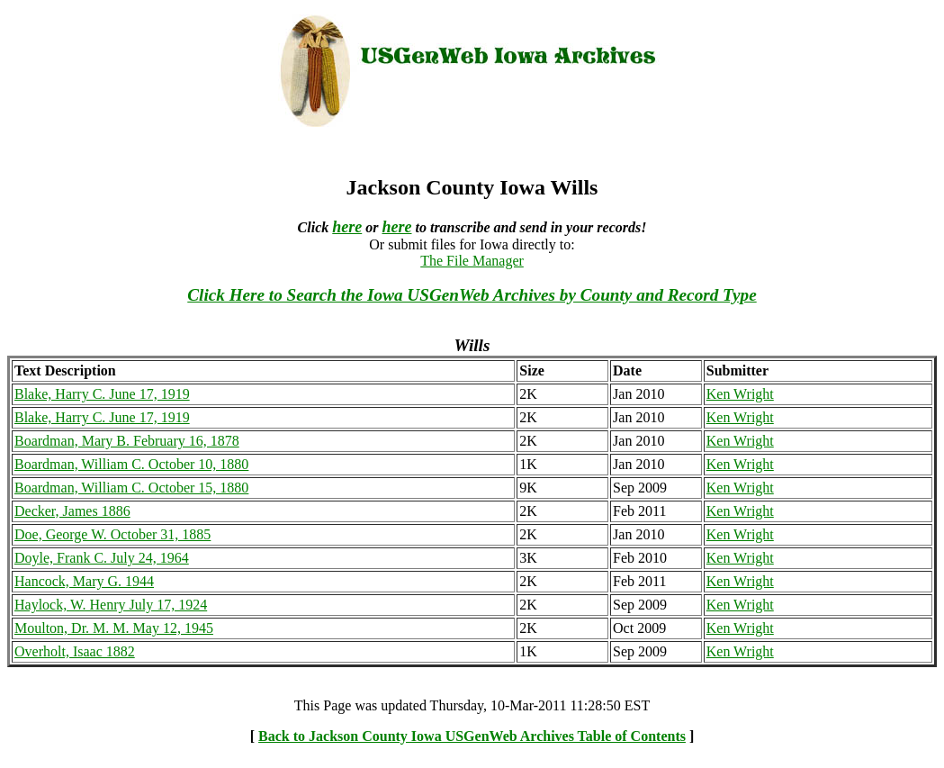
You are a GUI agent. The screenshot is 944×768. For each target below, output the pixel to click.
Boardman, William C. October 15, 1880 (131, 487)
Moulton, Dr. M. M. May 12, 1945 (113, 628)
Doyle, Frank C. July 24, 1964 (101, 557)
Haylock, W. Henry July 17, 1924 (110, 604)
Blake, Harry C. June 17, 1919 (102, 394)
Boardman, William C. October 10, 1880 (131, 464)
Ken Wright (740, 394)
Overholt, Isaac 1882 (74, 651)
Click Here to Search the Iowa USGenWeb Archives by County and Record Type (471, 294)
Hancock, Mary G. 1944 (84, 581)
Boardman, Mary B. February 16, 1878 (126, 440)
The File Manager (472, 260)
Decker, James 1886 (72, 511)
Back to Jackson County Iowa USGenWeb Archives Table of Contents (472, 736)
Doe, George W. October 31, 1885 (112, 534)
